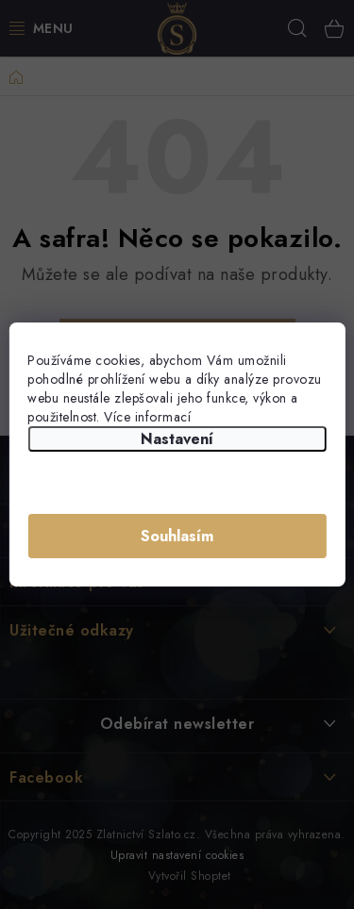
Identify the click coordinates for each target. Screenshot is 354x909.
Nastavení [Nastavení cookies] (177, 439)
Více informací (147, 416)
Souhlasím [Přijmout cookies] (177, 536)
